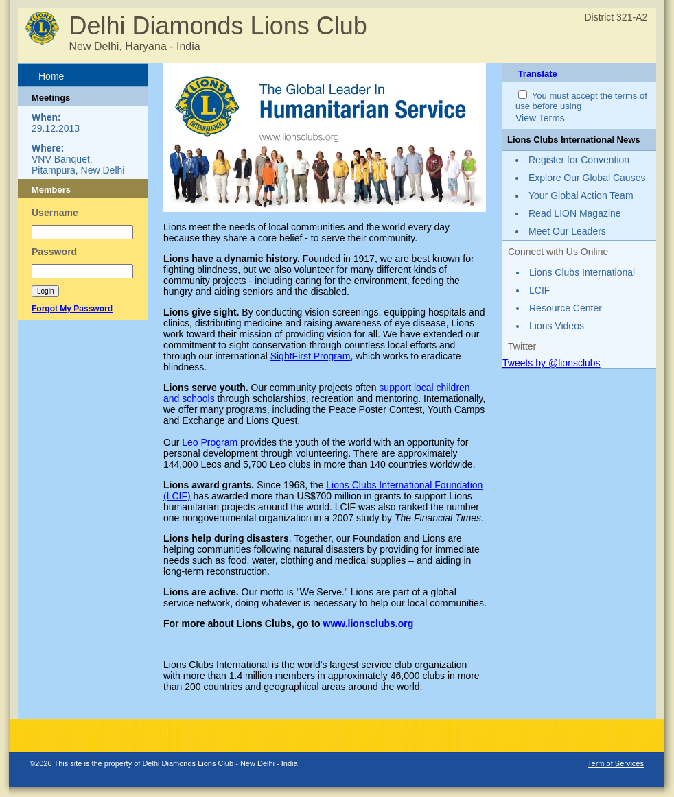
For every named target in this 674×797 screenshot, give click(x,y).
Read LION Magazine (574, 213)
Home (51, 76)
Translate (536, 74)
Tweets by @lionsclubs (551, 362)
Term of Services (616, 763)
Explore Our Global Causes (586, 177)
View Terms (540, 117)
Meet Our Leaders (567, 231)
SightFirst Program (310, 355)
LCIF (539, 290)
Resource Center (565, 307)
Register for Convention (578, 159)
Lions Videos (556, 325)
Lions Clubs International (582, 272)
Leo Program (209, 442)
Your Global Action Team (581, 195)
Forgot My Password (72, 308)
